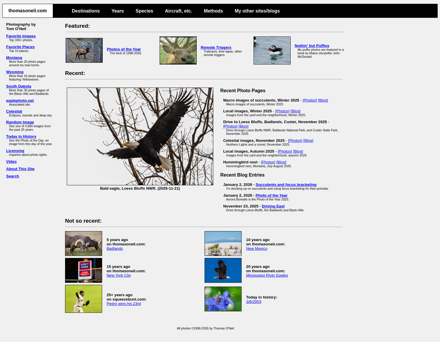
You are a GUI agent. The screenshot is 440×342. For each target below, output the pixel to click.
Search (12, 176)
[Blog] (323, 100)
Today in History (21, 136)
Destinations (86, 10)
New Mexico (256, 248)
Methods (213, 10)
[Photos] (310, 100)
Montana (14, 57)
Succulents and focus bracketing (286, 184)
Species (144, 10)
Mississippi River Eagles (267, 275)
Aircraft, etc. (178, 10)
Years (117, 10)
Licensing (15, 151)
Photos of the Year (124, 49)
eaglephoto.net (20, 100)
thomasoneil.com (27, 10)
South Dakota (18, 86)
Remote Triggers (216, 47)
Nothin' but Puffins (312, 45)
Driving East (273, 206)
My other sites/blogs (257, 10)
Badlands (114, 248)
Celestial (14, 111)
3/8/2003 (253, 301)
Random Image (20, 122)
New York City (118, 275)
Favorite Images (21, 36)
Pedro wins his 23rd (123, 303)
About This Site (20, 169)
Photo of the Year (271, 195)
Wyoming (15, 72)
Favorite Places (20, 47)
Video (11, 161)
